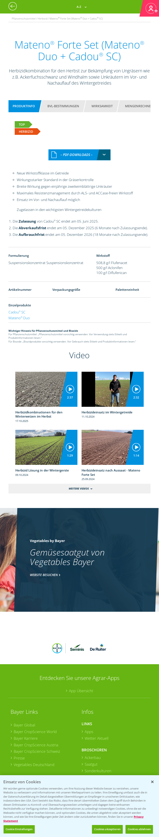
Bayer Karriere (26, 710)
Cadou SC (16, 312)
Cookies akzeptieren (107, 829)
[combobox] (79, 154)
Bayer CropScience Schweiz (37, 724)
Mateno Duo (19, 318)
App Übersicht (81, 663)
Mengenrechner (139, 106)
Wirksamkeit (102, 106)
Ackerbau (93, 730)
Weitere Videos (79, 488)
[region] (79, 806)
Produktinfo (24, 106)
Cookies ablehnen (139, 829)
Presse (19, 730)
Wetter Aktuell (96, 711)
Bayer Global (24, 697)
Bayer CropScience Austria (36, 717)
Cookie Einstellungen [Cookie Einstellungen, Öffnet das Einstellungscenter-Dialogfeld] (19, 829)
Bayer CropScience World (35, 704)
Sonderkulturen (98, 743)
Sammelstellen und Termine (37, 773)
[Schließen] (152, 781)
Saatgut (91, 737)
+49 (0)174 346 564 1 (113, 772)
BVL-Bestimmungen (63, 106)
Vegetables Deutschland (34, 737)
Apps (89, 704)
